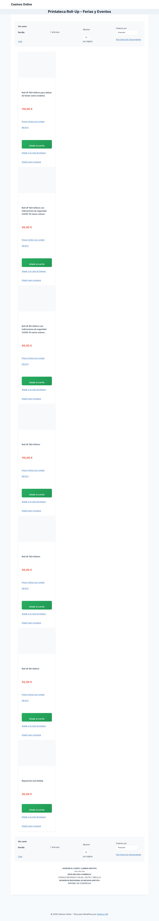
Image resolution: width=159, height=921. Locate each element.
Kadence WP (102, 914)
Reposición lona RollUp (32, 794)
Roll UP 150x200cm (31, 452)
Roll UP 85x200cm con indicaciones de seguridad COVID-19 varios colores (34, 335)
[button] (34, 155)
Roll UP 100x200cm (31, 566)
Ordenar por (121, 28)
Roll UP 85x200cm (30, 680)
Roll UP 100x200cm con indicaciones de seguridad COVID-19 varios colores (34, 214)
